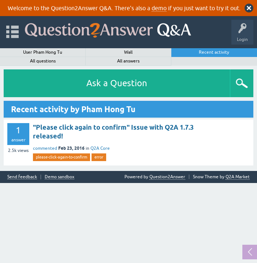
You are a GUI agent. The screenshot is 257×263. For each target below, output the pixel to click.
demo (159, 8)
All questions (43, 61)
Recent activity (214, 52)
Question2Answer (167, 176)
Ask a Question (116, 83)
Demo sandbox (59, 177)
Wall (128, 52)
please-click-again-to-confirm (61, 157)
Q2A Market (238, 176)
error (98, 157)
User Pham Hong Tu (42, 52)
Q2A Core (100, 148)
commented (45, 148)
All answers (128, 61)
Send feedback (22, 177)
